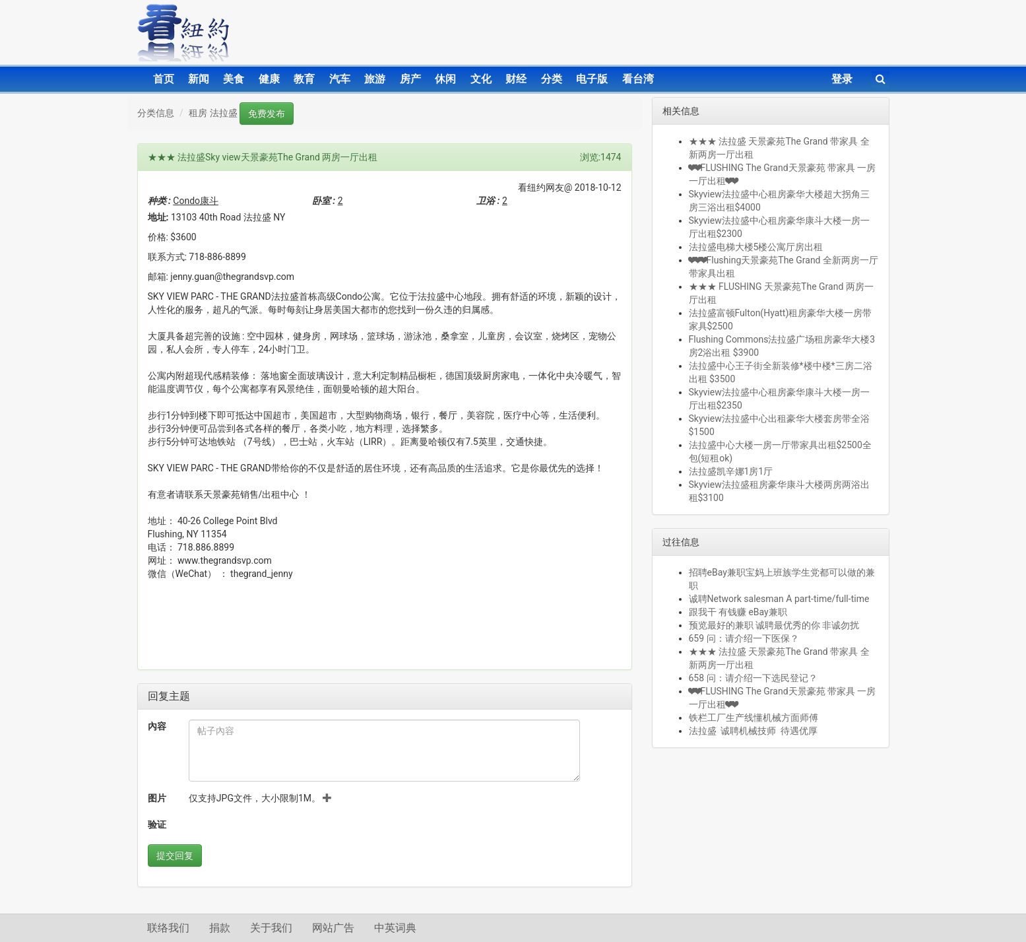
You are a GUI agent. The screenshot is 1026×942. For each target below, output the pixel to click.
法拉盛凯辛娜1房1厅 (731, 471)
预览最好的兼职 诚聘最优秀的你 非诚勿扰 (774, 625)
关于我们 (271, 928)
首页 (163, 79)
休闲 (445, 79)
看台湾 (638, 79)
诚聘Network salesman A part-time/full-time (779, 598)
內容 (157, 726)
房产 (410, 79)
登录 (841, 79)
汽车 (339, 79)
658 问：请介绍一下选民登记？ (753, 678)
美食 (233, 79)
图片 (157, 798)
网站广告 (333, 928)
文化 (481, 79)
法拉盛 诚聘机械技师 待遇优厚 (753, 730)
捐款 (219, 928)
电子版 (592, 79)
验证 (157, 824)
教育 (304, 79)
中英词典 (395, 928)
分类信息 (155, 113)
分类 (551, 79)
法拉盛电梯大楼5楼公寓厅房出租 (756, 247)
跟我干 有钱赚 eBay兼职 (738, 612)
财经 (516, 79)
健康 (269, 79)
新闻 (198, 79)
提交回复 (174, 855)
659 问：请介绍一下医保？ (744, 638)
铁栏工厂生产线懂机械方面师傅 (753, 717)
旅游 (374, 79)
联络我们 (168, 928)
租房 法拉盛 (213, 113)
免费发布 (266, 113)
